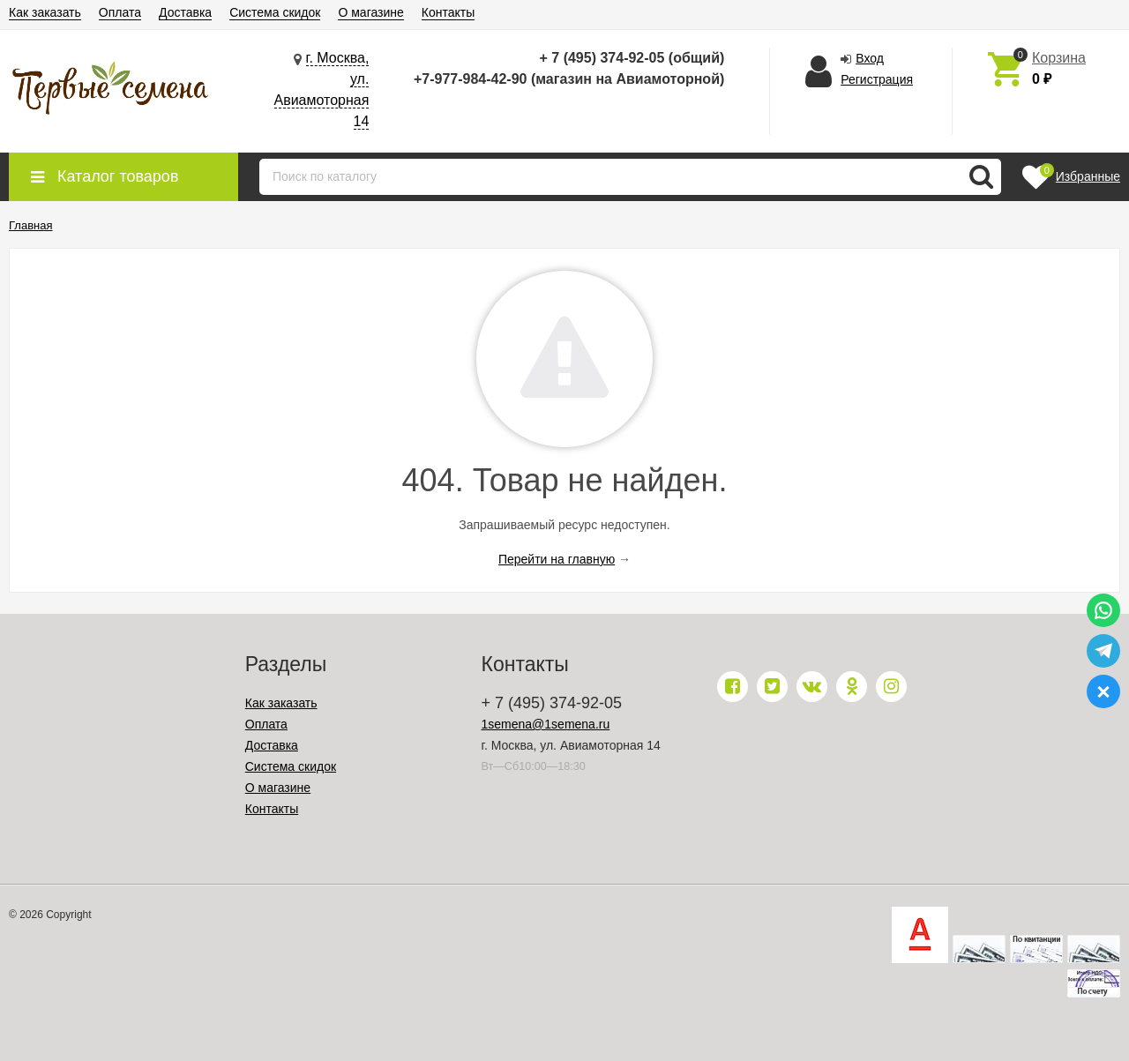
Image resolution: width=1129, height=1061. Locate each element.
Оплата (120, 12)
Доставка (185, 12)
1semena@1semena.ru (546, 724)
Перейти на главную (556, 559)
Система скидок (274, 12)
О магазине (370, 12)
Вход (870, 58)
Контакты (448, 12)
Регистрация (877, 79)
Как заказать (45, 12)
